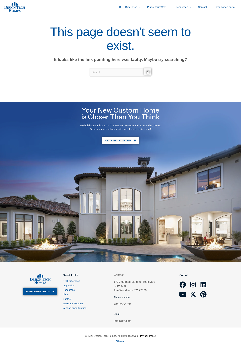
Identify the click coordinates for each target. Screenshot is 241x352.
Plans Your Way (152, 7)
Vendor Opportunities (75, 308)
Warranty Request (73, 304)
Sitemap (120, 341)
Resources (69, 290)
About (66, 295)
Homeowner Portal (222, 7)
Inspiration (68, 286)
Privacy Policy (148, 336)
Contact (199, 7)
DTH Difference (71, 281)
